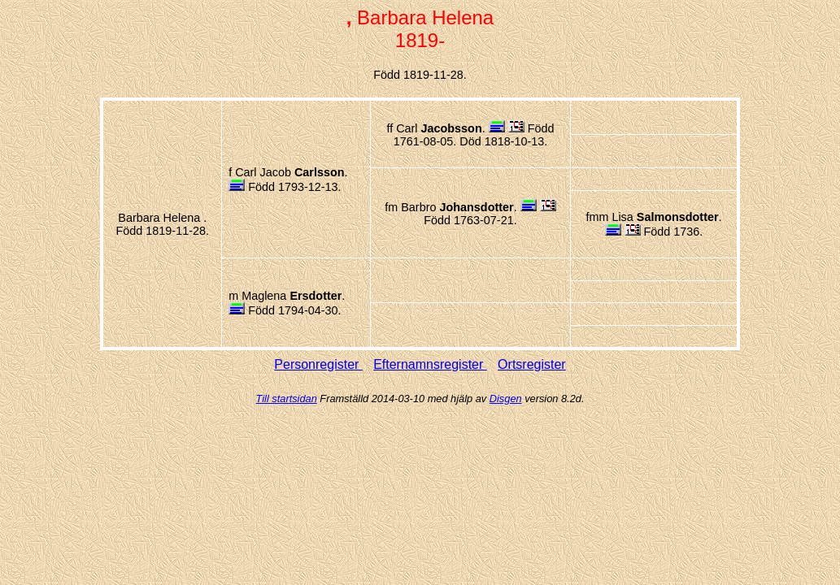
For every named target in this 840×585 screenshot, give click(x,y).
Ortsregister (532, 364)
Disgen (506, 398)
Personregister (318, 364)
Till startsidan (286, 398)
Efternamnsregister (430, 364)
